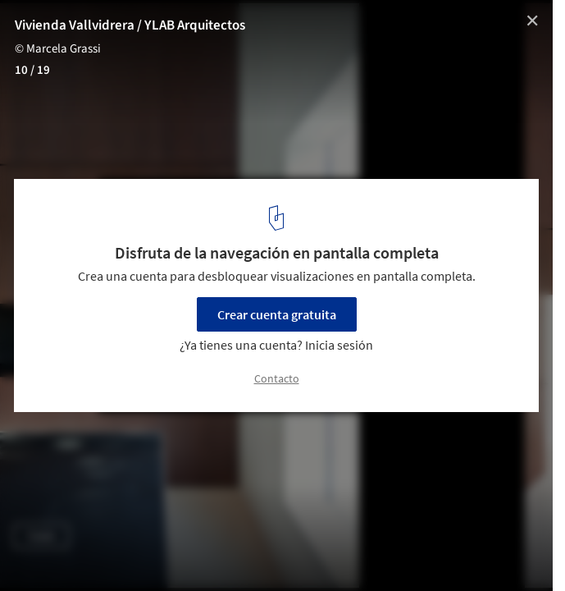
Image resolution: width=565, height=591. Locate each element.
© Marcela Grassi (58, 48)
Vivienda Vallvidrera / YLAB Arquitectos (130, 25)
